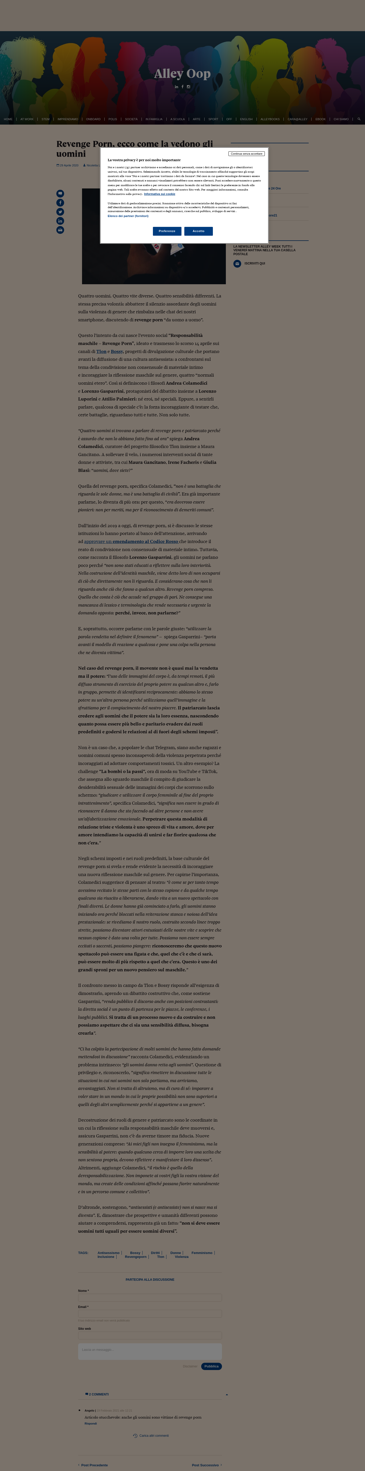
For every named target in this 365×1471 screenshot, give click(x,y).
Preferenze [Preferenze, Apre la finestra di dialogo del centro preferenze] (167, 231)
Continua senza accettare (246, 153)
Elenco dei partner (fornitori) (128, 216)
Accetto (199, 231)
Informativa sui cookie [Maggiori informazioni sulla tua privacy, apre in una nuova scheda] (159, 193)
